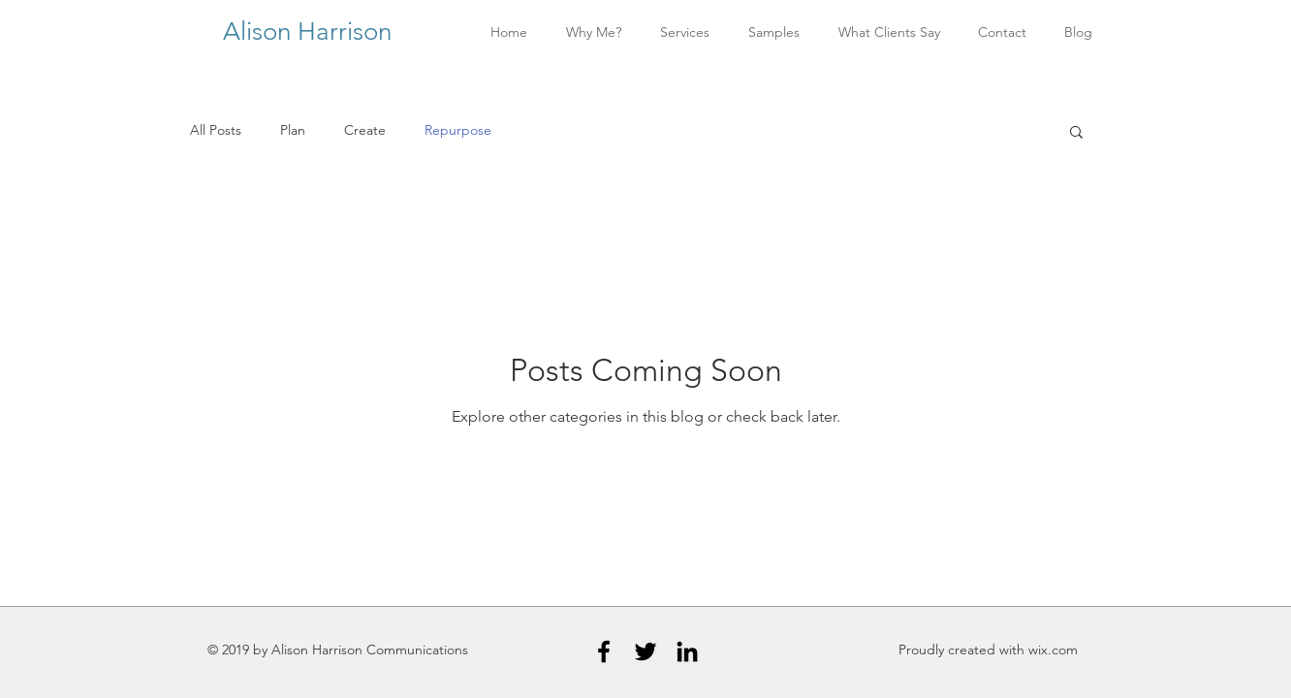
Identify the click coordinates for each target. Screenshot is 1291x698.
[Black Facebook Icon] (603, 651)
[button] (1076, 133)
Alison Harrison (310, 31)
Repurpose (458, 130)
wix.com (1053, 649)
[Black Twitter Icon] (645, 651)
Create (365, 130)
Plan (292, 130)
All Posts (215, 130)
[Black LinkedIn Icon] (687, 651)
